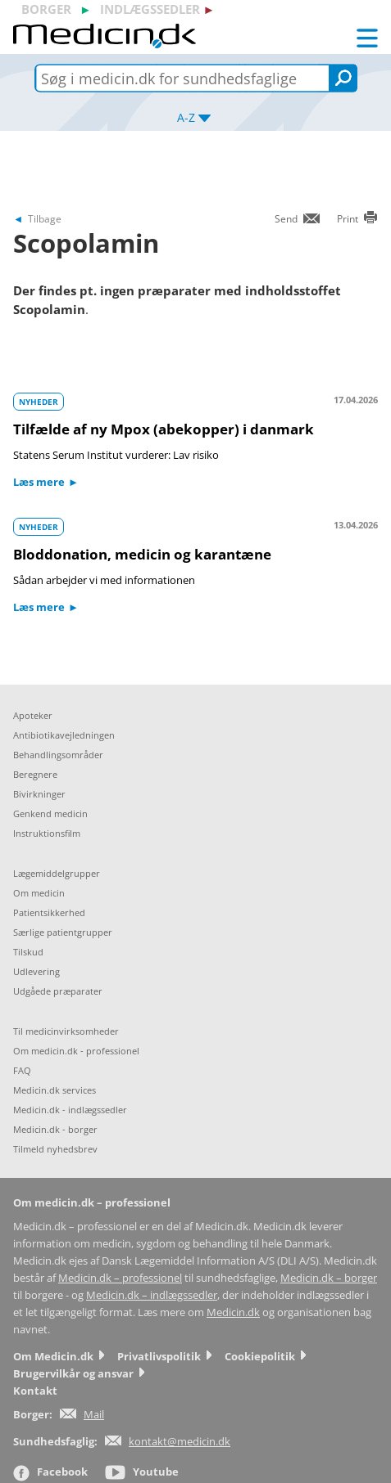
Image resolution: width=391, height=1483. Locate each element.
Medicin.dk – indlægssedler (151, 1295)
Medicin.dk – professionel (120, 1278)
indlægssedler (150, 9)
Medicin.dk (233, 1312)
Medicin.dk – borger (328, 1278)
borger (46, 9)
